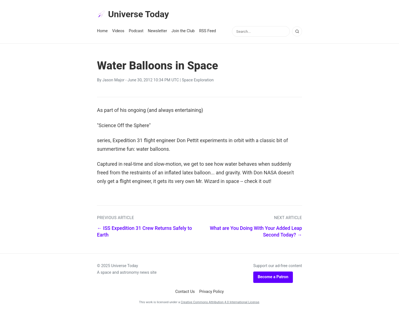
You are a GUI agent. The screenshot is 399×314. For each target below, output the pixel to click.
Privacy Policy (211, 291)
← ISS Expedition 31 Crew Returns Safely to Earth (144, 231)
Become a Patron (273, 277)
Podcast (136, 31)
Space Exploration (198, 80)
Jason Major (113, 80)
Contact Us (185, 291)
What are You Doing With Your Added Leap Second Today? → (256, 231)
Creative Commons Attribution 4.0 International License (220, 302)
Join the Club (183, 31)
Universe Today (133, 14)
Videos (118, 31)
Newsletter (157, 31)
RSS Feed (207, 31)
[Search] (297, 31)
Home (102, 31)
